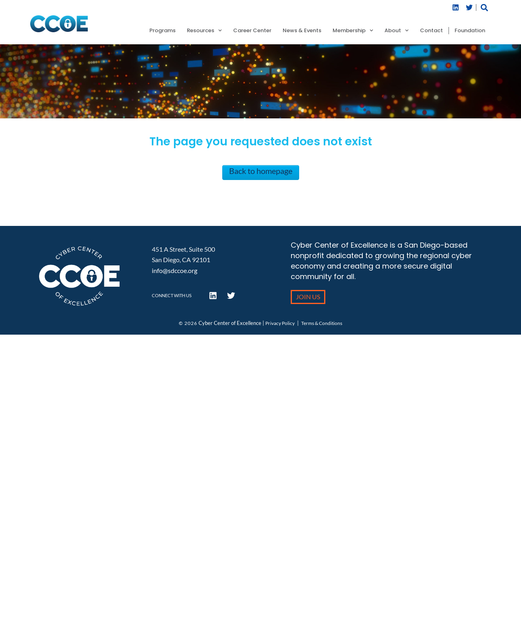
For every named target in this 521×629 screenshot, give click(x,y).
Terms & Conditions (321, 323)
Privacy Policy (280, 323)
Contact (431, 30)
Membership (353, 30)
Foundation (470, 30)
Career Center (252, 30)
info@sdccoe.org (174, 270)
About (397, 30)
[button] (484, 7)
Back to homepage (260, 171)
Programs (162, 30)
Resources (204, 30)
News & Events (302, 30)
